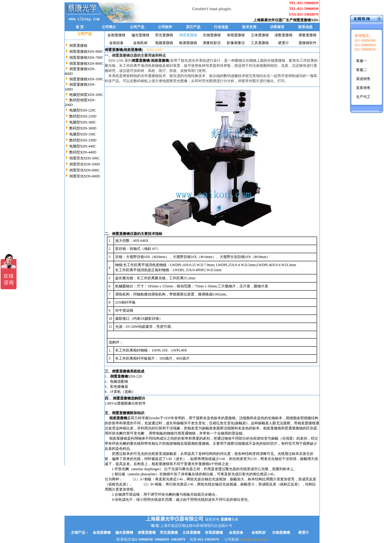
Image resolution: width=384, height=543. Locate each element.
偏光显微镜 (140, 35)
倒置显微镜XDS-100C (86, 79)
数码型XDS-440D (82, 152)
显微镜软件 (307, 43)
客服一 (361, 61)
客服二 (361, 70)
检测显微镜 (188, 43)
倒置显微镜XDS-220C (313, 20)
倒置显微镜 (77, 45)
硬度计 (283, 43)
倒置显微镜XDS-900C (86, 51)
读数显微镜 (283, 35)
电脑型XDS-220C (82, 110)
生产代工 (363, 97)
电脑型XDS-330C (82, 134)
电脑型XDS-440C (82, 146)
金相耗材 (140, 43)
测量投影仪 (212, 43)
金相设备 (116, 43)
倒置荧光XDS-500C (84, 158)
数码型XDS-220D (82, 116)
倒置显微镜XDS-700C (86, 57)
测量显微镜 (307, 35)
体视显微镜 (236, 35)
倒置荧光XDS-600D (84, 176)
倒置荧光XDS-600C (84, 170)
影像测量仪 (236, 43)
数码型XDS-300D (82, 128)
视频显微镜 (164, 43)
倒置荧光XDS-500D (84, 164)
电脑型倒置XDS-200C (86, 95)
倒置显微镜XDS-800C (86, 63)
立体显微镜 (260, 35)
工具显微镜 (260, 43)
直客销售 (363, 88)
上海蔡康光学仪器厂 (273, 20)
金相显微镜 (116, 35)
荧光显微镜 (164, 35)
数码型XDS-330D (82, 140)
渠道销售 (363, 79)
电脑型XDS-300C (82, 122)
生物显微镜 (212, 35)
